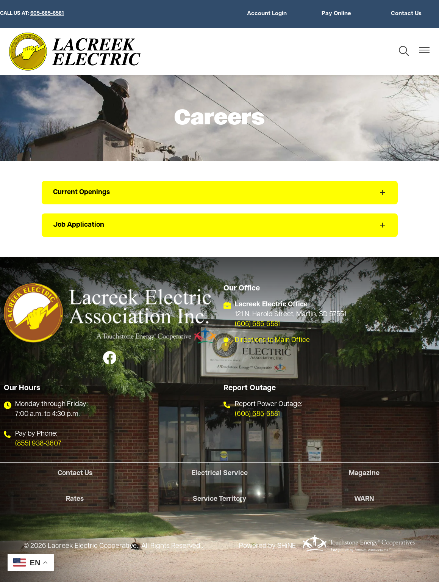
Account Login (267, 14)
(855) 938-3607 (38, 443)
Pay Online (336, 14)
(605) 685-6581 (257, 324)
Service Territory (219, 499)
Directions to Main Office (272, 340)
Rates (75, 499)
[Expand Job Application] (220, 225)
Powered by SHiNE (267, 546)
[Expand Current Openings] (220, 192)
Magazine (364, 473)
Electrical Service (220, 473)
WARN (364, 499)
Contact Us (406, 14)
